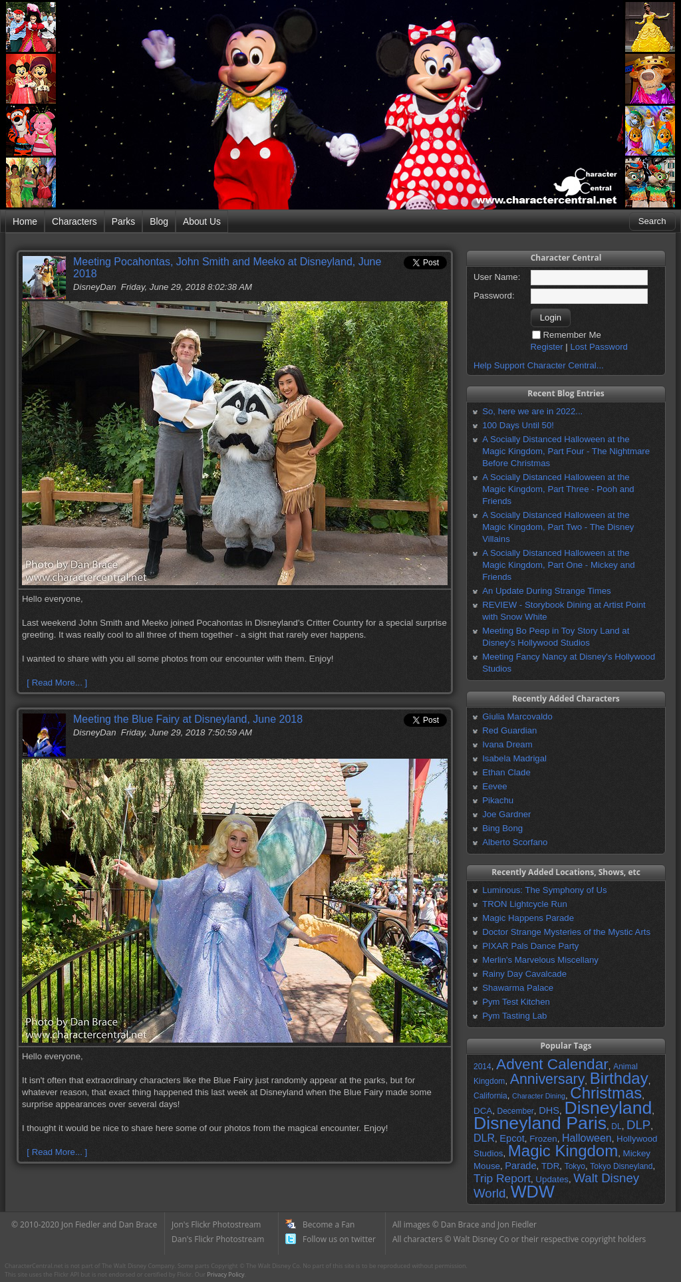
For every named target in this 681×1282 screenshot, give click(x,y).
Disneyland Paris (540, 1123)
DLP (638, 1125)
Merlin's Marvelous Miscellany (540, 960)
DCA (483, 1111)
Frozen (543, 1139)
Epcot (511, 1138)
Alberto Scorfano (514, 842)
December (515, 1111)
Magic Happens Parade (528, 918)
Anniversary (547, 1079)
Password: (494, 296)
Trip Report (502, 1178)
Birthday (619, 1078)
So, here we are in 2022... (532, 411)
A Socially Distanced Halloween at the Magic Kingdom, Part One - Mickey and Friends (558, 565)
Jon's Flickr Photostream (216, 1224)
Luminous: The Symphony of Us (544, 890)
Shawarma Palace (517, 988)
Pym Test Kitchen (516, 1002)
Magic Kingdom (563, 1151)
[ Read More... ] (57, 683)
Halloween (587, 1138)
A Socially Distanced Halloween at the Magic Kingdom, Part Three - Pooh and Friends (558, 489)
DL (616, 1126)
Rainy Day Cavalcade (524, 974)
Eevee (494, 786)
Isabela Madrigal (514, 758)
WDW (533, 1191)
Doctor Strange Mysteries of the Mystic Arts (566, 932)
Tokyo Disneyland (621, 1166)
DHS (549, 1110)
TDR (550, 1166)
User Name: (497, 277)
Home (25, 221)
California (490, 1095)
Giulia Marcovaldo (517, 716)
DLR (484, 1138)
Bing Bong (502, 828)
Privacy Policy (225, 1274)
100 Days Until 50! (518, 425)
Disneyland (608, 1108)
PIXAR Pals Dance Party (530, 946)
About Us (202, 221)
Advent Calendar (552, 1064)
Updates (552, 1179)
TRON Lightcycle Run (524, 904)
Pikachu (497, 800)
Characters (74, 221)
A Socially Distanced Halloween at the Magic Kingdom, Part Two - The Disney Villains (558, 527)
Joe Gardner (506, 814)
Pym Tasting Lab (514, 1016)
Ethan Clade (506, 772)
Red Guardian (509, 730)
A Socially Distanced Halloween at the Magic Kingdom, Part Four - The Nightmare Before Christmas (566, 451)
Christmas (606, 1093)
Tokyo (575, 1166)
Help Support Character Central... (539, 365)
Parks (123, 221)
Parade (520, 1165)
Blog (159, 221)
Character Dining (538, 1096)
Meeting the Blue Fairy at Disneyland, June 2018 (188, 719)
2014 (482, 1066)
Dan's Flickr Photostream (218, 1239)
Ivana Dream (507, 744)
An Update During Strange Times (546, 591)
